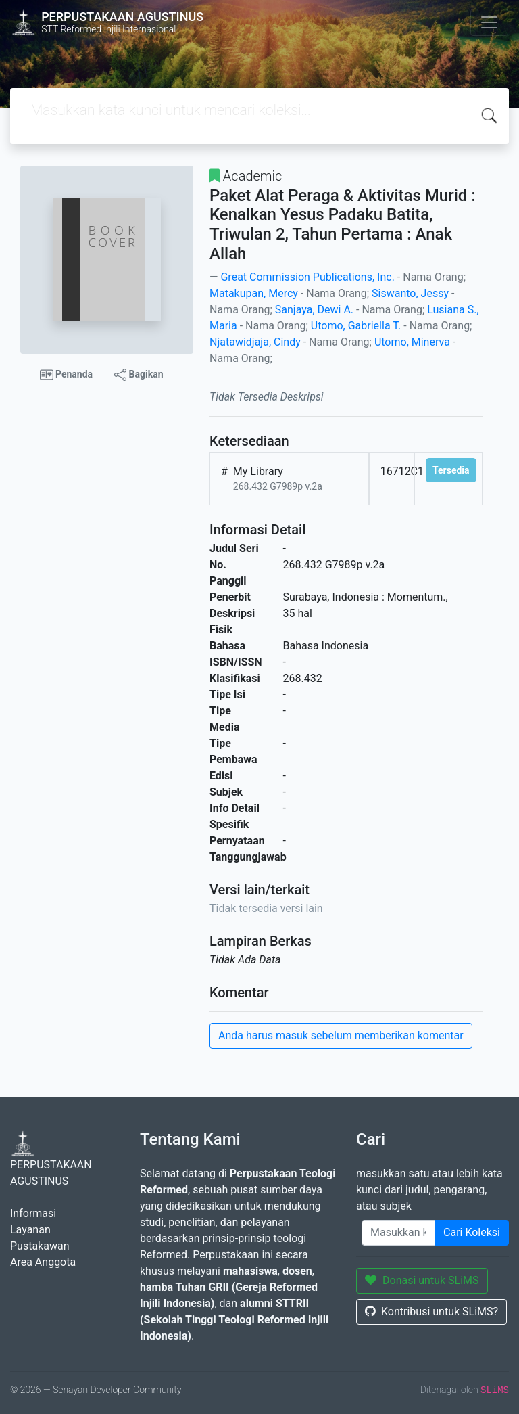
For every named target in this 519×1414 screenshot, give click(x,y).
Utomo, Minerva (412, 342)
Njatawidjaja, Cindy (255, 342)
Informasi (33, 1213)
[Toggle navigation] (489, 22)
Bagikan (138, 375)
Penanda (66, 375)
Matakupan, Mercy (253, 293)
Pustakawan (39, 1245)
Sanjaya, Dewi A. (314, 309)
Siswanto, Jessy (410, 293)
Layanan (30, 1229)
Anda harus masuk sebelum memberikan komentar (341, 1035)
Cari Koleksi (471, 1232)
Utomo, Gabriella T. (356, 325)
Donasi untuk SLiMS (422, 1280)
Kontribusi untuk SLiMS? (431, 1311)
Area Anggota (43, 1262)
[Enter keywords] (398, 1233)
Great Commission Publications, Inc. (307, 277)
